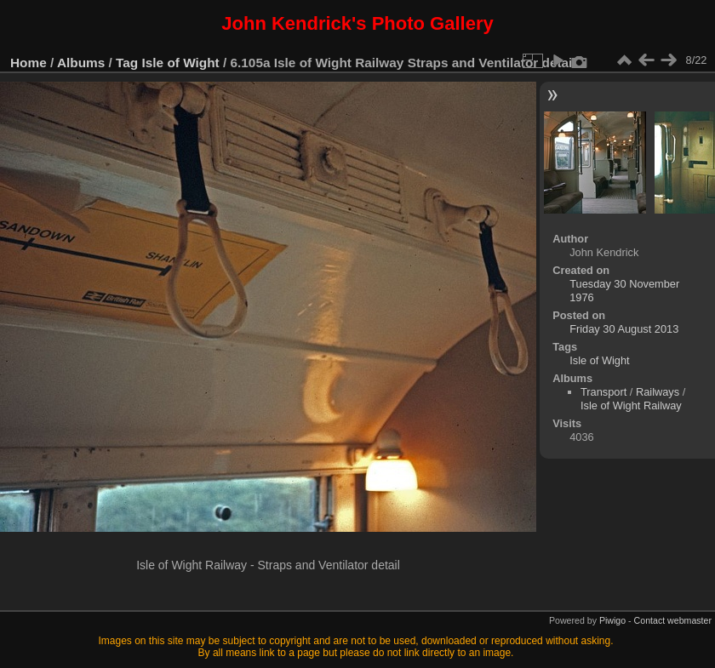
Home (28, 62)
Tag (127, 62)
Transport (603, 391)
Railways (657, 391)
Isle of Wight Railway (631, 405)
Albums (81, 62)
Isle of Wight (181, 62)
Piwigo (612, 620)
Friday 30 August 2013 (623, 329)
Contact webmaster (673, 620)
